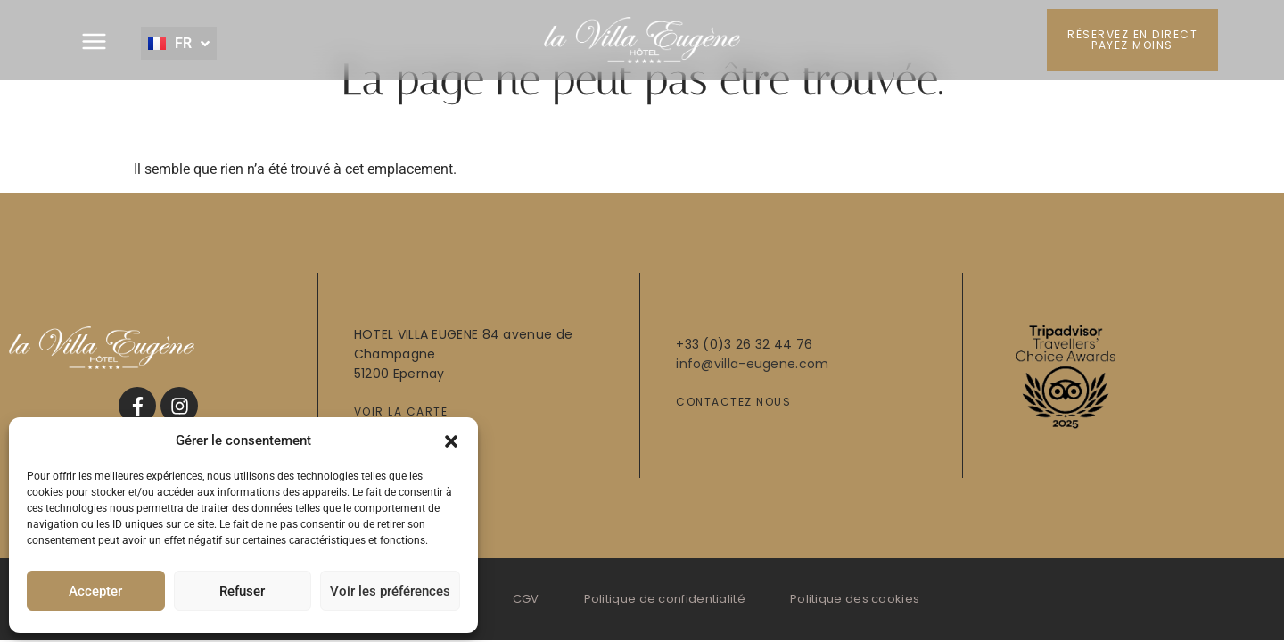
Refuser (242, 591)
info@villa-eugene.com (752, 364)
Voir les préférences (390, 591)
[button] (451, 440)
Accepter (95, 591)
